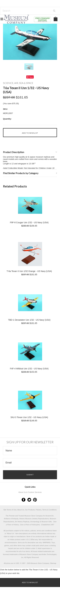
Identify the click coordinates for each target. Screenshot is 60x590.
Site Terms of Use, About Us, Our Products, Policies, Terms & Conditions (30, 510)
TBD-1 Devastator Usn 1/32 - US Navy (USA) (29, 320)
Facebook (23, 500)
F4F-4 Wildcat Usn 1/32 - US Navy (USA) (29, 368)
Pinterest (35, 500)
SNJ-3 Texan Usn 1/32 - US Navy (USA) (29, 417)
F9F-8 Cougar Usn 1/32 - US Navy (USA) (29, 222)
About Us (10, 533)
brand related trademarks (42, 551)
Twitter (29, 500)
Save (31, 77)
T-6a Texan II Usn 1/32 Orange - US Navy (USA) (29, 271)
